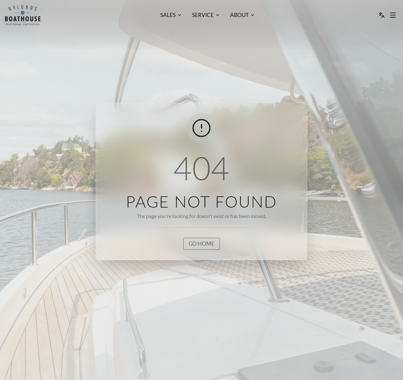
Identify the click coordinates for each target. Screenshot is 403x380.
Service (203, 15)
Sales (168, 15)
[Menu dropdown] (392, 15)
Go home (201, 243)
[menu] (22, 15)
